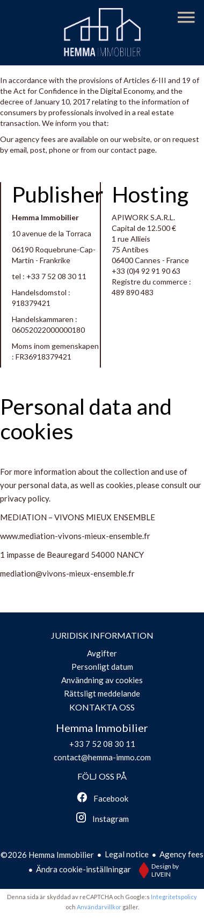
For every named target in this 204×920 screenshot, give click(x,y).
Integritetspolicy (174, 896)
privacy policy (24, 498)
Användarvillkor (99, 906)
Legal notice (127, 854)
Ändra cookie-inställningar (83, 869)
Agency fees (181, 854)
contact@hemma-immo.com (102, 757)
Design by (156, 870)
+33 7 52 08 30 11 (56, 276)
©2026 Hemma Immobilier (47, 854)
